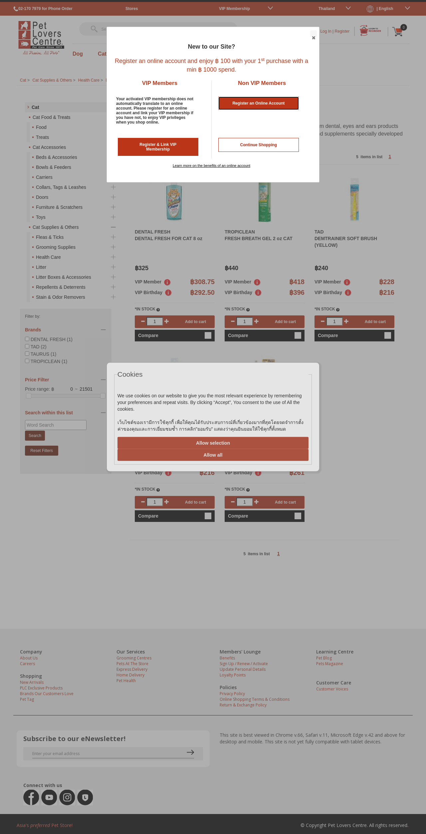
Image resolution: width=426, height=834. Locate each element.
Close (313, 34)
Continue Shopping (258, 145)
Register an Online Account (258, 103)
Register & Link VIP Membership (157, 147)
